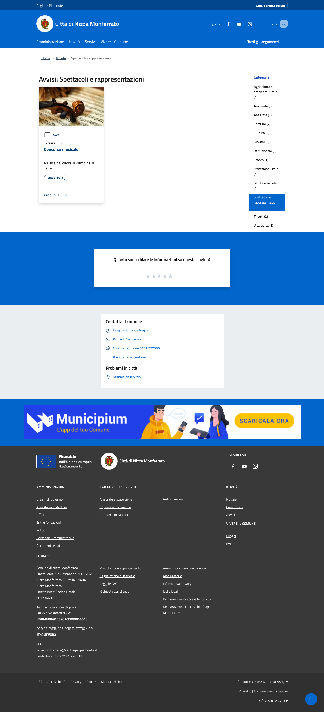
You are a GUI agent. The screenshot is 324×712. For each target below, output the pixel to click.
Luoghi (231, 535)
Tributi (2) (261, 216)
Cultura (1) (261, 132)
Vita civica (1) (263, 225)
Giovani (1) (261, 141)
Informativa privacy (177, 583)
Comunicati (234, 507)
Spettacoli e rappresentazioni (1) (266, 202)
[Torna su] (311, 699)
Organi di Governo (49, 499)
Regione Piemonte (49, 5)
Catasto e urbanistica (115, 514)
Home (45, 58)
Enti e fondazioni (48, 522)
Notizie (231, 499)
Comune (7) (262, 123)
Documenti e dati (48, 545)
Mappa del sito (111, 681)
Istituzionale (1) (265, 150)
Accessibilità (56, 681)
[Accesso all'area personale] (270, 6)
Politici (41, 530)
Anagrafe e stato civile (116, 499)
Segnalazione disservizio (117, 575)
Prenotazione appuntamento (120, 568)
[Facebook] (223, 24)
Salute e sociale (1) (265, 185)
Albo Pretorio (172, 575)
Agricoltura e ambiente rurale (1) (265, 92)
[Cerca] (283, 24)
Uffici (40, 514)
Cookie (91, 681)
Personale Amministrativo (55, 537)
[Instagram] (244, 24)
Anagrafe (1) (263, 114)
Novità (61, 58)
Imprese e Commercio (115, 507)
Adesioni (281, 691)
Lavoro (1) (261, 159)
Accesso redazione (274, 700)
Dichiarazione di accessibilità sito (187, 599)
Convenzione (263, 691)
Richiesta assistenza (114, 591)
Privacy (76, 681)
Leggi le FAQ (109, 583)
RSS (39, 681)
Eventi (231, 543)
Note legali (171, 591)
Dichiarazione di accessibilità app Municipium (186, 609)
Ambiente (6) (263, 106)
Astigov (282, 681)
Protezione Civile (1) (266, 171)
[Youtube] (234, 24)
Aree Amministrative (51, 507)
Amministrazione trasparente (184, 568)
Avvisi (52, 135)
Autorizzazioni (173, 499)
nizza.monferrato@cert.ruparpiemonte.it (66, 650)
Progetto (245, 691)
